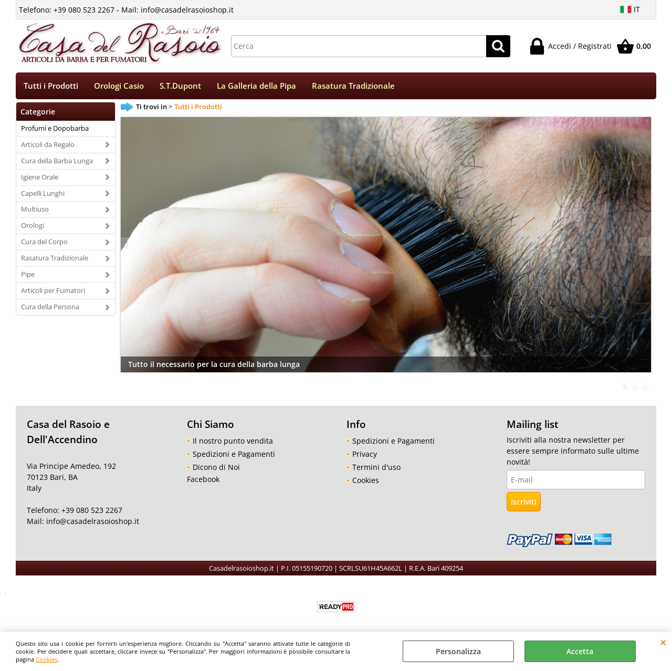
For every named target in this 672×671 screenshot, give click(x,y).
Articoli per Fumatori (53, 291)
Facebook (203, 481)
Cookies (46, 659)
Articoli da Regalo (48, 145)
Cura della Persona (50, 307)
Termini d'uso (376, 469)
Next (644, 248)
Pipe (28, 275)
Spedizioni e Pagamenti (234, 455)
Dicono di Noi (216, 469)
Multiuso (35, 210)
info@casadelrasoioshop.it (91, 523)
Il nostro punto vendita (233, 442)
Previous (127, 248)
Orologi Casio (119, 86)
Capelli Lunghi (43, 194)
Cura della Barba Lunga (57, 161)
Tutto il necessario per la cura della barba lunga (214, 366)
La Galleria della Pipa (256, 86)
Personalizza (458, 651)
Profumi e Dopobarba (55, 129)
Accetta (579, 651)
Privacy (364, 455)
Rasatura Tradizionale (353, 86)
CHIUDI (663, 642)
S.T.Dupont (180, 86)
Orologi (32, 227)
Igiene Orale (39, 178)
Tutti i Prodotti (51, 86)
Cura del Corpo (44, 243)
